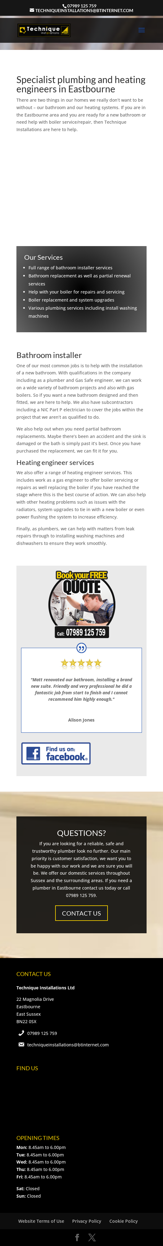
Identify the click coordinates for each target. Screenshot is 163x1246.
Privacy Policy (86, 1221)
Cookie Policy (123, 1221)
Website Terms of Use (41, 1221)
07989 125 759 (42, 1033)
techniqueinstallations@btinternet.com (68, 1045)
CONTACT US (81, 913)
